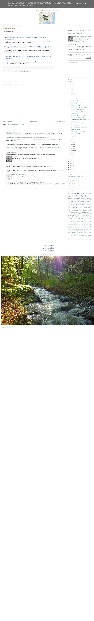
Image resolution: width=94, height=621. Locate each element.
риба (69, 207)
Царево (86, 229)
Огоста (77, 213)
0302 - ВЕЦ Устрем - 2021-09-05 (78, 131)
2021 (71, 92)
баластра (79, 202)
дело (76, 206)
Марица (77, 212)
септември (73, 100)
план (75, 216)
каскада (69, 216)
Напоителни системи (72, 226)
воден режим (74, 230)
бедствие (70, 198)
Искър (71, 196)
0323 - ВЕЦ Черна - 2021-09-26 (77, 109)
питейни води (87, 233)
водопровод (76, 198)
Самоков (80, 227)
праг (79, 235)
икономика (89, 198)
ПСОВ (84, 226)
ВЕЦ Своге (89, 210)
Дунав (69, 202)
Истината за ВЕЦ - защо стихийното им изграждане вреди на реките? (21, 164)
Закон (69, 201)
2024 (71, 85)
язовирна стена (83, 209)
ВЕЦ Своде (73, 221)
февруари (73, 148)
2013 (71, 167)
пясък (89, 206)
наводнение (70, 195)
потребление (74, 235)
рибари (74, 207)
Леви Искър (77, 224)
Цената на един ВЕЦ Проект (18, 174)
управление (70, 209)
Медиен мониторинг (71, 44)
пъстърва (70, 218)
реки (89, 235)
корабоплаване (87, 232)
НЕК (89, 224)
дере (83, 230)
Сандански (85, 227)
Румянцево (82, 213)
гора (78, 215)
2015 (71, 163)
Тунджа (69, 215)
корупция (69, 233)
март (72, 146)
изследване (88, 215)
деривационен (87, 230)
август (72, 136)
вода (84, 202)
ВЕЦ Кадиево (75, 210)
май (72, 142)
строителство (87, 207)
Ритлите (75, 227)
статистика (80, 207)
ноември (73, 96)
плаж (69, 235)
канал (84, 206)
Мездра (85, 224)
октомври (73, 98)
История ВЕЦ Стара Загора (12, 169)
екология (89, 195)
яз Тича (76, 209)
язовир (83, 195)
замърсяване (74, 232)
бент (89, 229)
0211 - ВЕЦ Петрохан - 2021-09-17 (78, 115)
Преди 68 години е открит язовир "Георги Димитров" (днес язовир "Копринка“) (29, 156)
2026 (71, 81)
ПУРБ (89, 226)
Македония (72, 212)
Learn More (78, 3)
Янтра (74, 215)
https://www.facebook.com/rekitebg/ (75, 176)
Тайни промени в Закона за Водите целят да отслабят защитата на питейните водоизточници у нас (27, 137)
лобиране (74, 233)
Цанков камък (80, 229)
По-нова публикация (7, 121)
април (72, 144)
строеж (78, 218)
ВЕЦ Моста (89, 202)
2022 (71, 90)
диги (69, 232)
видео (87, 193)
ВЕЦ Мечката (82, 210)
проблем (78, 195)
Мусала (82, 212)
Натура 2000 (70, 213)
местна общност (73, 199)
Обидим (79, 226)
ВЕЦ (82, 193)
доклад (80, 206)
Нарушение (87, 212)
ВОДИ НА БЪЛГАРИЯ (11, 152)
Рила (83, 196)
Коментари (72, 185)
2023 (71, 88)
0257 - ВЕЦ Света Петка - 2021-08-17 (79, 127)
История (74, 202)
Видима (82, 221)
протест (88, 216)
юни (72, 140)
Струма (88, 213)
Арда (69, 210)
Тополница (75, 229)
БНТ (89, 218)
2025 (71, 83)
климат (82, 232)
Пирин (73, 201)
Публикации (72, 183)
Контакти (9, 327)
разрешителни (81, 199)
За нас (3, 327)
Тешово (82, 204)
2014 (71, 165)
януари (72, 150)
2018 (71, 157)
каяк (78, 232)
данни (78, 201)
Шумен (88, 204)
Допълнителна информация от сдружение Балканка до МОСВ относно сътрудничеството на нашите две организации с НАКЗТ (34, 147)
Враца (89, 221)
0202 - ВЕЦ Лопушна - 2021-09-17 (78, 117)
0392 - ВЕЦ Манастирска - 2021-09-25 (79, 107)
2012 (71, 169)
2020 (71, 153)
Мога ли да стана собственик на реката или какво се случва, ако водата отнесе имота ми (25, 182)
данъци (79, 230)
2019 (71, 155)
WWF (89, 209)
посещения (72, 193)
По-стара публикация (60, 121)
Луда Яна (72, 204)
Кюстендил (71, 224)
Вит (85, 221)
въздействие (70, 206)
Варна (78, 221)
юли (72, 138)
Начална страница (33, 121)
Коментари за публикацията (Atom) (17, 124)
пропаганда (84, 235)
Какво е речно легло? (10, 132)
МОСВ (82, 224)
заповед (82, 215)
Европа (88, 196)
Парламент (70, 227)
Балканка (88, 199)
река (74, 218)
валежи (69, 230)
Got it (84, 3)
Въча (82, 201)
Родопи (77, 204)
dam (82, 218)
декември (73, 93)
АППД (86, 218)
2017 (71, 159)
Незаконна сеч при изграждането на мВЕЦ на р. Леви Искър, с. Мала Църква (23, 143)
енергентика (82, 198)
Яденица (78, 196)
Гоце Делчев (87, 201)
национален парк (81, 233)
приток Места (81, 216)
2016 (71, 161)
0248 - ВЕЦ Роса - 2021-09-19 (77, 123)
